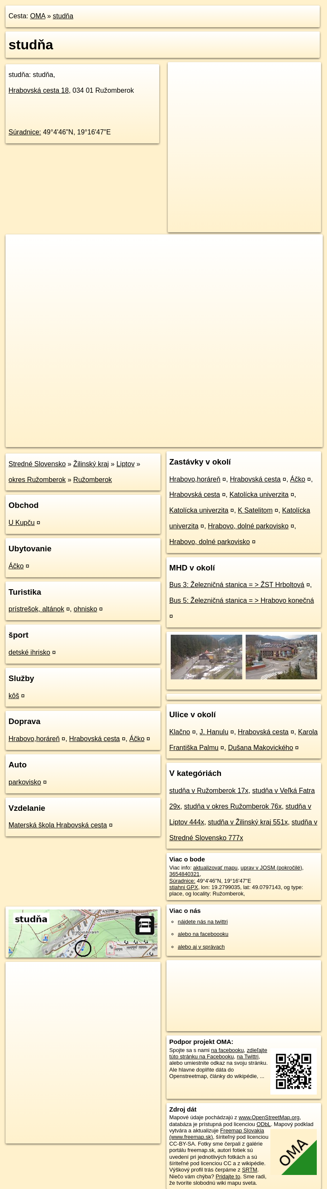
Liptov (125, 464)
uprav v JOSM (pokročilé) (271, 867)
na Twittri (247, 1056)
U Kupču (21, 522)
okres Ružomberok (37, 479)
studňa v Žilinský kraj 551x (248, 822)
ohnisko (85, 609)
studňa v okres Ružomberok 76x (232, 806)
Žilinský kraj (91, 464)
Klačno (179, 732)
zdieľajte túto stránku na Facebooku (218, 1053)
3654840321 (184, 874)
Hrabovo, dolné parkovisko (248, 526)
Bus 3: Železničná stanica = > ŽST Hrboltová (236, 584)
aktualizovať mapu (215, 867)
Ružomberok (92, 479)
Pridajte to (227, 1176)
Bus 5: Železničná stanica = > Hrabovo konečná (241, 600)
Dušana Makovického (260, 747)
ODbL (263, 1124)
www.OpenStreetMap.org (268, 1117)
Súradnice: (25, 132)
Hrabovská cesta (39, 90)
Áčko (16, 566)
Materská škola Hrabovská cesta (58, 825)
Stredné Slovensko (37, 464)
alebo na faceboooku (203, 934)
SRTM (249, 1169)
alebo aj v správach (201, 947)
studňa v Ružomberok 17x (209, 790)
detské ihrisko (29, 652)
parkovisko (25, 782)
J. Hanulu (214, 732)
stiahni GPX (183, 887)
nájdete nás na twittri (203, 921)
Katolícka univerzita (259, 494)
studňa (63, 16)
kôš (14, 695)
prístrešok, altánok (36, 609)
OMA (38, 16)
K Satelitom (255, 510)
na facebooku (227, 1050)
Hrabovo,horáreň (34, 738)
